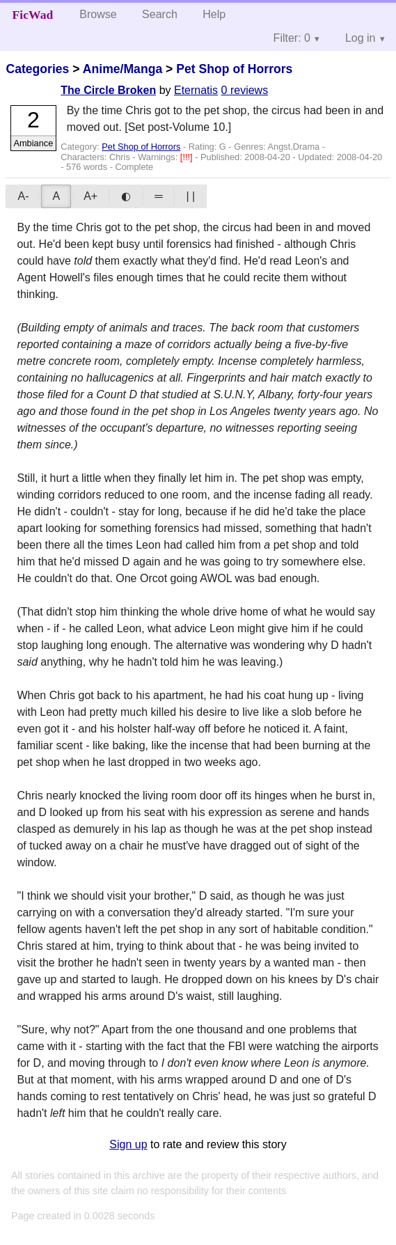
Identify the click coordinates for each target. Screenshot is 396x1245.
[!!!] (187, 157)
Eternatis (196, 90)
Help (214, 14)
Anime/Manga (122, 69)
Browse (97, 14)
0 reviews (245, 90)
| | (190, 196)
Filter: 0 (292, 38)
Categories (37, 69)
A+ (90, 196)
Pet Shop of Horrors (234, 69)
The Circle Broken (108, 90)
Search (159, 14)
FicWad (33, 15)
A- (23, 196)
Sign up (128, 1144)
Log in (360, 38)
